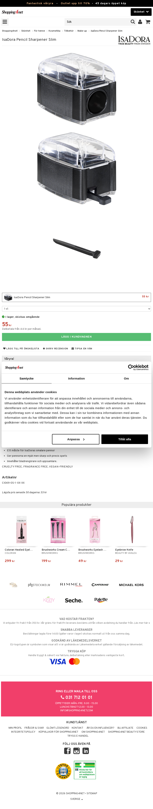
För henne (39, 31)
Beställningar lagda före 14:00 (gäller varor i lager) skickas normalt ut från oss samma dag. (76, 632)
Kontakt (77, 728)
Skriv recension (55, 348)
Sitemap (92, 793)
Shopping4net (10, 31)
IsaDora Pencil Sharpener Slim (106, 31)
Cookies (141, 728)
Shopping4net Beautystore (126, 732)
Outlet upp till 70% (75, 3)
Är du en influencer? (100, 728)
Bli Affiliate (125, 728)
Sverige (76, 799)
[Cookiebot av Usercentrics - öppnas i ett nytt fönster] (131, 368)
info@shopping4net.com (76, 710)
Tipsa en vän (82, 348)
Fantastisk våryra (40, 3)
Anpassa (76, 439)
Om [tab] (126, 378)
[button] (148, 22)
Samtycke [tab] (27, 378)
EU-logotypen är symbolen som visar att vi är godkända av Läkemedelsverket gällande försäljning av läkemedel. (76, 642)
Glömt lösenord (57, 728)
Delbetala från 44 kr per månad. (21, 329)
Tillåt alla (124, 439)
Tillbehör (69, 31)
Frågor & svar (34, 728)
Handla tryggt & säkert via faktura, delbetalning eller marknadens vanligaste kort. (76, 657)
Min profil (15, 728)
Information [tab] (76, 378)
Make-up (82, 31)
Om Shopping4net (93, 732)
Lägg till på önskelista (21, 348)
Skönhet (25, 31)
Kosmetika (54, 31)
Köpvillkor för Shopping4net (58, 732)
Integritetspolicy (23, 732)
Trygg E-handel (77, 736)
